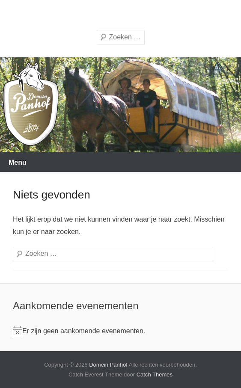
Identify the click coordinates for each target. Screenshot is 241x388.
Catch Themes (155, 374)
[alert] (79, 331)
